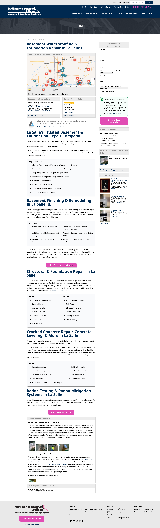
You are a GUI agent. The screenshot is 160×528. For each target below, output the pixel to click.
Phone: (102, 76)
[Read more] (121, 202)
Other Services (74, 515)
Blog (119, 512)
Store (119, 13)
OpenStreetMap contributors (88, 86)
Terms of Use (111, 113)
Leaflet (68, 86)
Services (77, 13)
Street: (102, 60)
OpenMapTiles (75, 86)
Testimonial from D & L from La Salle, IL (50, 127)
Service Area (131, 13)
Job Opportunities (89, 7)
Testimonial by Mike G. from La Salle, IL (39, 106)
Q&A (108, 512)
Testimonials (138, 512)
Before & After (149, 512)
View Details (103, 164)
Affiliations (121, 509)
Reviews (137, 509)
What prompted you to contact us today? (112, 86)
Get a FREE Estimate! (61, 412)
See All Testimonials (36, 115)
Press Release (111, 515)
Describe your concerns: (107, 92)
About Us (106, 13)
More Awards (104, 224)
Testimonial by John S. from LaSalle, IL (39, 110)
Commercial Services (76, 512)
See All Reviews (70, 115)
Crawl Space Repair (75, 509)
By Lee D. (67, 105)
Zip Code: (118, 70)
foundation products (59, 290)
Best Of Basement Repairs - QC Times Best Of (119, 180)
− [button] (92, 82)
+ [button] (92, 79)
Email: (102, 81)
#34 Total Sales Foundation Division (117, 195)
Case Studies (148, 509)
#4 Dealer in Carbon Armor (117, 210)
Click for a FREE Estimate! (61, 265)
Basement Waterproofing (93, 509)
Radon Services (90, 512)
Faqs (108, 518)
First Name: (104, 49)
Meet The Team (123, 515)
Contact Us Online (32, 518)
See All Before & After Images (111, 170)
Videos (136, 515)
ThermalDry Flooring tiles (57, 464)
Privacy (118, 113)
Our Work (91, 13)
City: (101, 65)
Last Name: (103, 55)
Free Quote (146, 13)
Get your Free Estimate (113, 121)
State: (102, 70)
